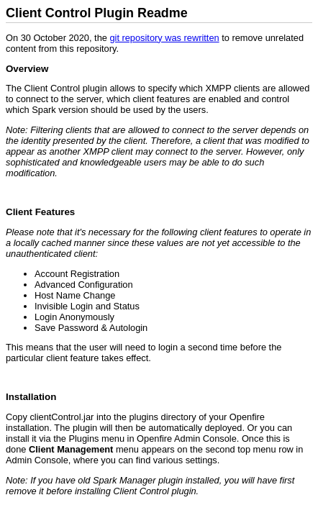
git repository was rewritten (164, 37)
